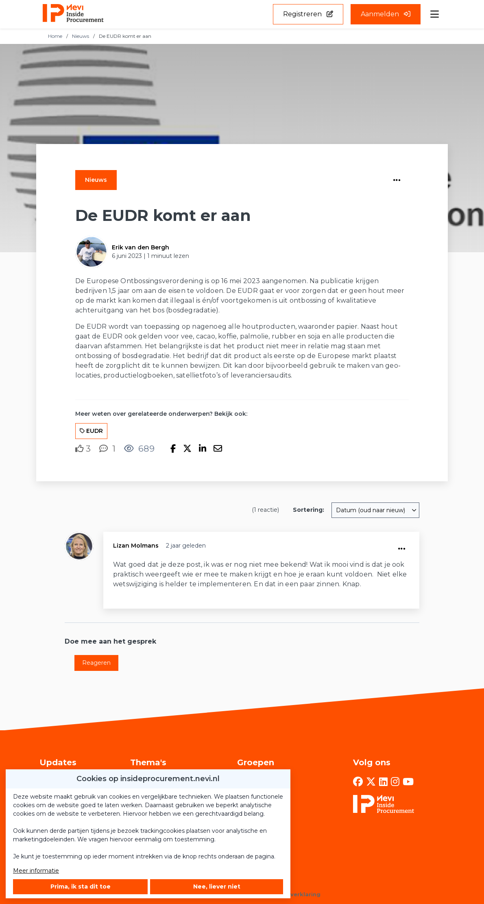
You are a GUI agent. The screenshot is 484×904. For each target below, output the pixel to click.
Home (55, 36)
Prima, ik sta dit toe (80, 886)
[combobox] (375, 510)
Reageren (96, 662)
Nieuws (80, 36)
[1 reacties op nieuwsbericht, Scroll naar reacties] (107, 448)
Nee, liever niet (216, 886)
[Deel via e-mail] (218, 448)
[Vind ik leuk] (83, 448)
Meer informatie (36, 870)
